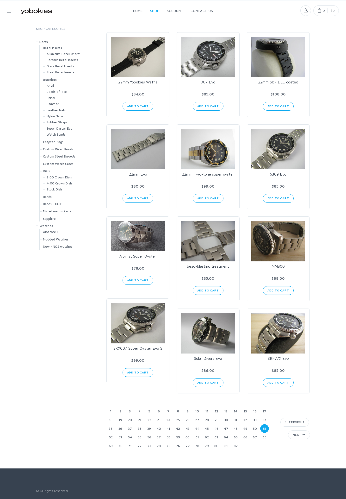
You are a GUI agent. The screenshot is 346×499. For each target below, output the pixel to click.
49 (245, 428)
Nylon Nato (55, 116)
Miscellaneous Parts (57, 211)
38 (139, 428)
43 (188, 428)
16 (255, 411)
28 (207, 420)
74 (159, 446)
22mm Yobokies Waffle (138, 82)
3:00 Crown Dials (59, 177)
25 (178, 420)
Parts (43, 42)
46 (216, 428)
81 (226, 446)
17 (264, 411)
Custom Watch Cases (58, 164)
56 (149, 437)
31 (235, 420)
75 (168, 446)
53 (120, 437)
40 (159, 428)
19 (120, 420)
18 (110, 420)
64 (226, 437)
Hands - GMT (52, 204)
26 (188, 420)
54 (130, 437)
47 (226, 428)
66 (245, 437)
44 (197, 428)
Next (299, 434)
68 (264, 437)
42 (178, 428)
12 (216, 411)
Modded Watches (55, 239)
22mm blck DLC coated (278, 82)
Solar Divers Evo (208, 358)
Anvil (50, 86)
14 (235, 411)
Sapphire (49, 219)
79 (207, 446)
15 (245, 411)
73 (149, 446)
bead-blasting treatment (208, 266)
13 (226, 411)
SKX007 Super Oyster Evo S (137, 348)
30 (226, 420)
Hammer (53, 104)
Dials (46, 171)
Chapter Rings (53, 142)
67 (255, 437)
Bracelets (50, 80)
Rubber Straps (57, 122)
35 (110, 428)
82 (236, 446)
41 (168, 428)
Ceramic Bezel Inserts (62, 60)
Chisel (51, 98)
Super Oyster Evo (60, 128)
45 (207, 428)
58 (168, 437)
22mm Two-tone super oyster (208, 174)
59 (178, 437)
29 (216, 420)
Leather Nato (56, 110)
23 (159, 420)
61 (197, 437)
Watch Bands (56, 134)
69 (111, 446)
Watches (46, 226)
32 (245, 420)
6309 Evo (278, 174)
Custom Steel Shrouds (59, 156)
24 (168, 420)
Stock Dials (54, 189)
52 (111, 437)
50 (255, 428)
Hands (47, 197)
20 (130, 420)
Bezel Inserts (52, 48)
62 (207, 437)
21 (139, 420)
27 (197, 420)
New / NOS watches (57, 246)
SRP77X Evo (278, 358)
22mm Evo (138, 174)
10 (197, 411)
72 (139, 446)
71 (130, 446)
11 (206, 411)
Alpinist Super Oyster (137, 256)
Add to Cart (138, 106)
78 (197, 446)
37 (130, 428)
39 (149, 428)
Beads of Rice (57, 92)
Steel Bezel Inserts (60, 72)
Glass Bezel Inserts (60, 66)
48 (236, 428)
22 (149, 420)
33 (255, 420)
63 (216, 437)
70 (120, 446)
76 (178, 446)
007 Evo (208, 82)
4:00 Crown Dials (59, 183)
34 (264, 420)
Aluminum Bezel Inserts (63, 54)
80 (216, 446)
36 (120, 428)
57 (159, 437)
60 (187, 437)
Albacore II (50, 232)
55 (140, 437)
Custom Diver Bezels (58, 149)
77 (187, 446)
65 (236, 437)
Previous (294, 422)
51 (264, 428)
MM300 (278, 266)
